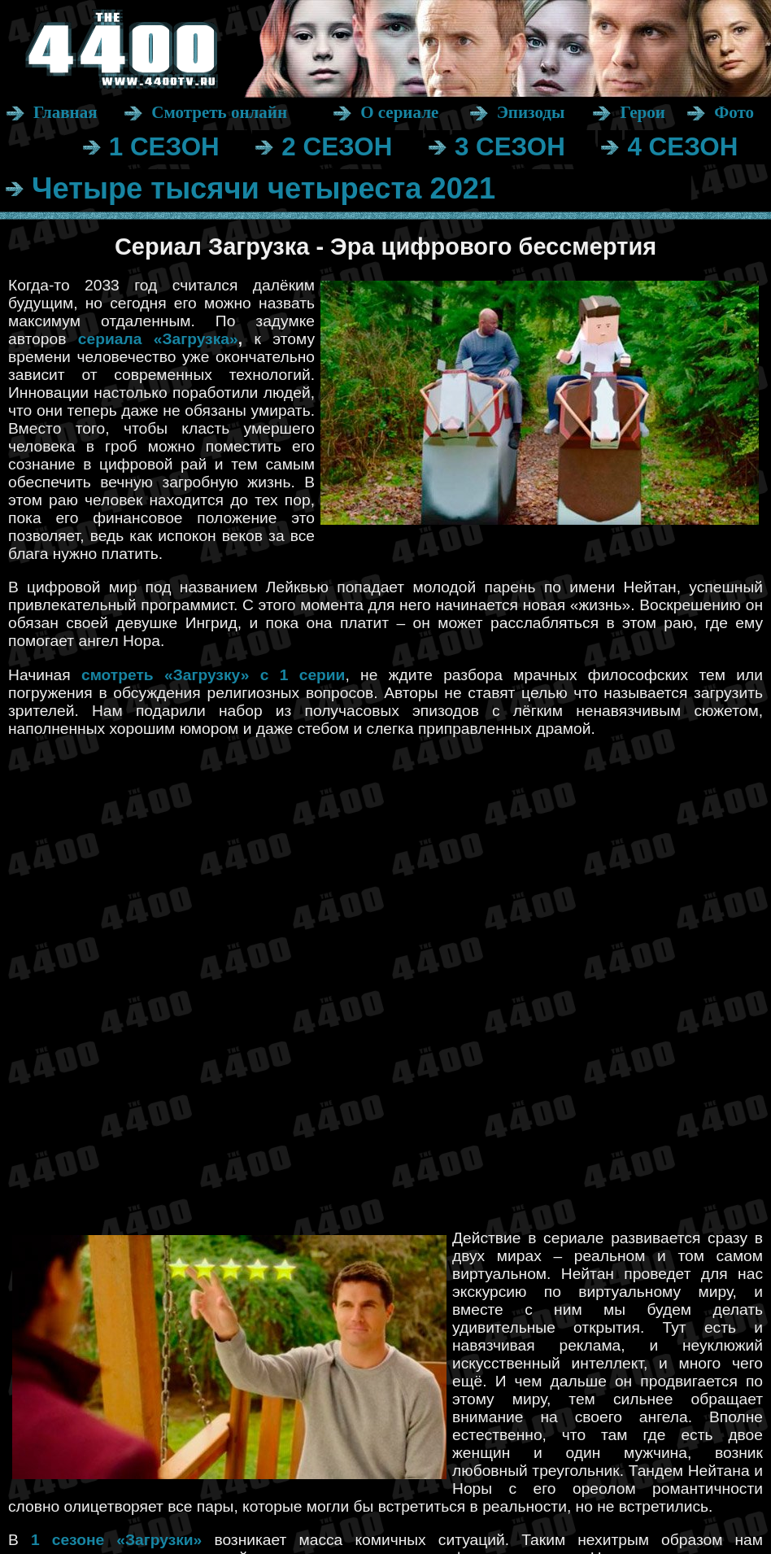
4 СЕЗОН (682, 147)
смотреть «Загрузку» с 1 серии (213, 674)
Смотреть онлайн (219, 112)
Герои (642, 112)
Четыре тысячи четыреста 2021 (263, 188)
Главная (65, 112)
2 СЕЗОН (336, 147)
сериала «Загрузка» (158, 338)
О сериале (399, 112)
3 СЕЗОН (510, 147)
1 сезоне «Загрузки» (116, 1539)
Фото (734, 112)
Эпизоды (531, 112)
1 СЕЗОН (164, 147)
